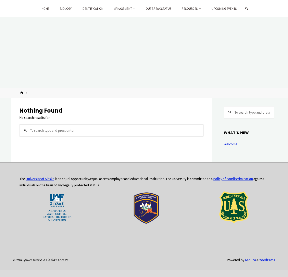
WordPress (267, 260)
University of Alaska (40, 179)
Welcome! (231, 144)
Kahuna (250, 260)
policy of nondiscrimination (233, 179)
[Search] (246, 8)
